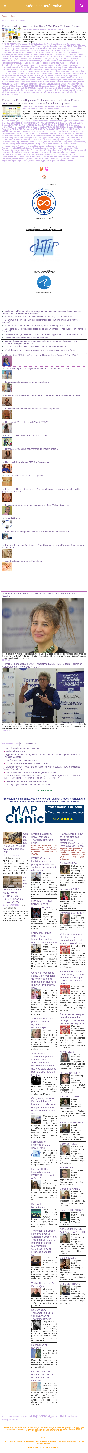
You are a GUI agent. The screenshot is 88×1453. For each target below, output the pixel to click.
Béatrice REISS (69, 1162)
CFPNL (31, 51)
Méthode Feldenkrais (15, 750)
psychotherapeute (56, 93)
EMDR (4, 1422)
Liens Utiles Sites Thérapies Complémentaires (15, 1443)
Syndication (41, 1433)
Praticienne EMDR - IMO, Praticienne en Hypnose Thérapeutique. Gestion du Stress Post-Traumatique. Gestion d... (72, 1217)
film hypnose (43, 66)
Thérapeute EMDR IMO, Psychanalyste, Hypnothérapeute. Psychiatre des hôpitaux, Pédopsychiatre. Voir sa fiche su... (72, 927)
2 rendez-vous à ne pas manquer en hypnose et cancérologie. (42, 1024)
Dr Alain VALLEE (17, 55)
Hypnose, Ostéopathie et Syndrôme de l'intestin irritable (31, 448)
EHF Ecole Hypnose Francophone (21, 66)
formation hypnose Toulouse (50, 70)
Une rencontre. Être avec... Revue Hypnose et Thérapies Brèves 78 (35, 347)
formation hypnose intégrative (54, 68)
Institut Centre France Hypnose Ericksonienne (50, 145)
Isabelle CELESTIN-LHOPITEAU (66, 87)
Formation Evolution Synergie (63, 66)
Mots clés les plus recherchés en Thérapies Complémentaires (47, 1443)
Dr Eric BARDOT (48, 55)
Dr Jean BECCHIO (62, 57)
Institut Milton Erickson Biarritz (25, 81)
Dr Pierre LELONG (32, 62)
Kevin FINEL (75, 89)
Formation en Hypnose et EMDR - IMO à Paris (43, 1145)
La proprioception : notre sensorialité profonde (26, 382)
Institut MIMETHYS (38, 85)
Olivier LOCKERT (76, 91)
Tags (13, 16)
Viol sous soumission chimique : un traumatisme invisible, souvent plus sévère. (72, 944)
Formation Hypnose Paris (62, 139)
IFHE (49, 74)
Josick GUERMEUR (60, 89)
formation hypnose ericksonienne (25, 68)
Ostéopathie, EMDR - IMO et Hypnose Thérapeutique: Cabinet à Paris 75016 (41, 356)
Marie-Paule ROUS (25, 91)
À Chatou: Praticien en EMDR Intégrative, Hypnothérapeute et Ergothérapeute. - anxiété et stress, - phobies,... (72, 1195)
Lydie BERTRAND (70, 1305)
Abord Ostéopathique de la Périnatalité (23, 559)
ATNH (67, 49)
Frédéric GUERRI (70, 1114)
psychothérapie (71, 93)
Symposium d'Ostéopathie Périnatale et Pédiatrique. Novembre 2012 (37, 530)
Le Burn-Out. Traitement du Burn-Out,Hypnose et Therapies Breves (43, 1320)
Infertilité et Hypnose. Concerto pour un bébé (26, 435)
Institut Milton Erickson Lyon (30, 151)
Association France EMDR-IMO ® (44, 188)
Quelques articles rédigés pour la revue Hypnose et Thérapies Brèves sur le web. (43, 395)
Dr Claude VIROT (32, 55)
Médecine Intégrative (44, 5)
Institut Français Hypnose (66, 147)
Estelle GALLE (68, 1279)
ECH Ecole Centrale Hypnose (15, 64)
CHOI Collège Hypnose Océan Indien (51, 51)
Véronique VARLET (71, 1207)
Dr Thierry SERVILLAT (51, 62)
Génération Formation (20, 72)
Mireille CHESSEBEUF (58, 91)
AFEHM (5, 47)
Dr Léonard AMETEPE (42, 60)
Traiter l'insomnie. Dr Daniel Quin (43, 1288)
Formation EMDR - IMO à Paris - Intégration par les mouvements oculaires (42, 937)
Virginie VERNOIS (28, 95)
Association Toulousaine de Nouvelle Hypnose (44, 49)
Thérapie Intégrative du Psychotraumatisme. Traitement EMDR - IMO (37, 369)
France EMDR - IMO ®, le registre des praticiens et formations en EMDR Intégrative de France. (72, 839)
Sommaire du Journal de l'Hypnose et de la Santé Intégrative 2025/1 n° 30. (39, 317)
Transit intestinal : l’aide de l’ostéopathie (23, 475)
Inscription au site (51, 1433)
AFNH (19, 47)
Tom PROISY (67, 1185)
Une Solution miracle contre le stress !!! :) (25, 759)
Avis (73, 49)
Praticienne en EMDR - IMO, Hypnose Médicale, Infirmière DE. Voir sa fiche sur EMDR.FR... (72, 1237)
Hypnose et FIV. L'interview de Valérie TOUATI (26, 422)
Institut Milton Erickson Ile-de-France (56, 81)
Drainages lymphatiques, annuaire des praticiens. (29, 783)
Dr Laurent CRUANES (22, 60)
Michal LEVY (67, 1067)
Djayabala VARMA (10, 128)
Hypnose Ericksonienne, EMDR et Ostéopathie (27, 462)
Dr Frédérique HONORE (66, 55)
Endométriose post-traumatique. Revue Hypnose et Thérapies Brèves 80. (38, 326)
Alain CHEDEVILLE (31, 47)
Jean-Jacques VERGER (70, 155)
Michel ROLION (40, 91)
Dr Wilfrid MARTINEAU (71, 62)
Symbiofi (15, 95)
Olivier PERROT (9, 93)
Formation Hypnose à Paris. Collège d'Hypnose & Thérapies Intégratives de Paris (44, 230)
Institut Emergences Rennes (28, 76)
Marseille (44, 1439)
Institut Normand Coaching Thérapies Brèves (61, 153)
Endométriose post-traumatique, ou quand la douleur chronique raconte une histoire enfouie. (71, 988)
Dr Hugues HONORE (20, 130)
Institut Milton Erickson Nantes (29, 83)
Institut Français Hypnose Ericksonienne (36, 78)
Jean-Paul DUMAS (27, 89)
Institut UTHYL (44, 87)
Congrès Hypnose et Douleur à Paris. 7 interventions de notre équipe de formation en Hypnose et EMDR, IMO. (44, 1107)
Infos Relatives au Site (44, 789)
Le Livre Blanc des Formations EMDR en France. (28, 762)
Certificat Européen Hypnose (14, 51)
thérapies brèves (75, 1422)
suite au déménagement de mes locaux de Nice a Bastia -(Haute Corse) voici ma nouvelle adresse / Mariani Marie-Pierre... (15, 914)
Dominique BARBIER (72, 916)
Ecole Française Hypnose (70, 64)
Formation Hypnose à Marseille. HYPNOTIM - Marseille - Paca (44, 273)
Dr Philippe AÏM (17, 62)
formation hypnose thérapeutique (22, 70)
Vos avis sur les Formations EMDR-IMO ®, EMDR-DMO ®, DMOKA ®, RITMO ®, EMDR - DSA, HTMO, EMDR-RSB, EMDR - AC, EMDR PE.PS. (42, 775)
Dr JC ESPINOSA (45, 57)
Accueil (5, 16)
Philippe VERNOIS (39, 93)
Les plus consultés (29, 742)
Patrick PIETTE (23, 93)
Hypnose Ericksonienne (12, 74)
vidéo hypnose (75, 162)
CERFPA (80, 49)
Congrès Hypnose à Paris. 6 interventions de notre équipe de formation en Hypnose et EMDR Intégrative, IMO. (43, 981)
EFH (4, 66)
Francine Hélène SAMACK (60, 141)
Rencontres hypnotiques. (38, 1207)
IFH (44, 74)
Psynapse (6, 95)
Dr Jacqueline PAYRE (27, 57)
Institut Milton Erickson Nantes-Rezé (60, 83)
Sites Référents (12, 517)
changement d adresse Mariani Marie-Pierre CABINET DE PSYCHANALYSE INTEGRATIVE (15, 887)
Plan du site (30, 1433)
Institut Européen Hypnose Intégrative (58, 76)
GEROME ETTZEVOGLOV (42, 72)
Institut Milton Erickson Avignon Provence (50, 149)
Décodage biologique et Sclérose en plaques (26, 780)
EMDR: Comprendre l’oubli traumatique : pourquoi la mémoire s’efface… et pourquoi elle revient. (43, 862)
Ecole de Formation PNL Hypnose (43, 64)
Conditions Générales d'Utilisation (76, 1443)
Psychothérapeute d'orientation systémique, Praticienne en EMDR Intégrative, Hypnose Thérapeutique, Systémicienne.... (72, 1102)
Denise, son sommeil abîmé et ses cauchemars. (26, 338)
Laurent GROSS (9, 91)
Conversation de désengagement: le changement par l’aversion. (42, 1382)
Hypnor (68, 72)
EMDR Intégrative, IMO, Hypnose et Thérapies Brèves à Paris (42, 836)
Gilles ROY (59, 72)
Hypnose (76, 72)
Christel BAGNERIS (71, 1091)
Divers (5, 853)
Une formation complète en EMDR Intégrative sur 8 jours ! (33, 771)
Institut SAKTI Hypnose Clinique (23, 87)
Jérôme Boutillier (43, 89)
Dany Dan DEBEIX (68, 53)
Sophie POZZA (69, 864)
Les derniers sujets (10, 742)
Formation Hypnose (63, 137)
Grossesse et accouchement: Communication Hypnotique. (32, 409)
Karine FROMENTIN (72, 1140)
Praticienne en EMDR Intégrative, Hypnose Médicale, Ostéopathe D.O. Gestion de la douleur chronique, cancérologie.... (72, 1150)
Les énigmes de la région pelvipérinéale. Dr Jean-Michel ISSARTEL (36, 504)
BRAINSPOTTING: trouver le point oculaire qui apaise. (42, 902)
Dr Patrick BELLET (50, 132)
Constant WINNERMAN (49, 53)
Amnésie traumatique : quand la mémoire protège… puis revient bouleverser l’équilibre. (72, 1030)
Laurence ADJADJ (70, 892)
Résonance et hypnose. (39, 1352)
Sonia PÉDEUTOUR (72, 1228)
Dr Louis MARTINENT (62, 60)
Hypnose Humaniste (33, 74)
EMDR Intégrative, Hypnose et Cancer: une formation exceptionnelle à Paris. (40, 351)
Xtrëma (40, 95)
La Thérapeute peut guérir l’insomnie (23, 746)
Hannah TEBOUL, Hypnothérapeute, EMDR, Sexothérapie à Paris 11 (43, 1175)
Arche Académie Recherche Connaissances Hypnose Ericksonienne (52, 124)
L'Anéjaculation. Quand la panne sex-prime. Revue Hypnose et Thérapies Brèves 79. (43, 335)
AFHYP (13, 47)
